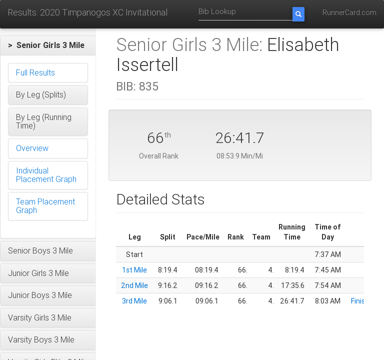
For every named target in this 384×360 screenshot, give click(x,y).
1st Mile (134, 270)
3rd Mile (134, 301)
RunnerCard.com (349, 12)
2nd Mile (134, 285)
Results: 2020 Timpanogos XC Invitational (88, 12)
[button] (48, 45)
